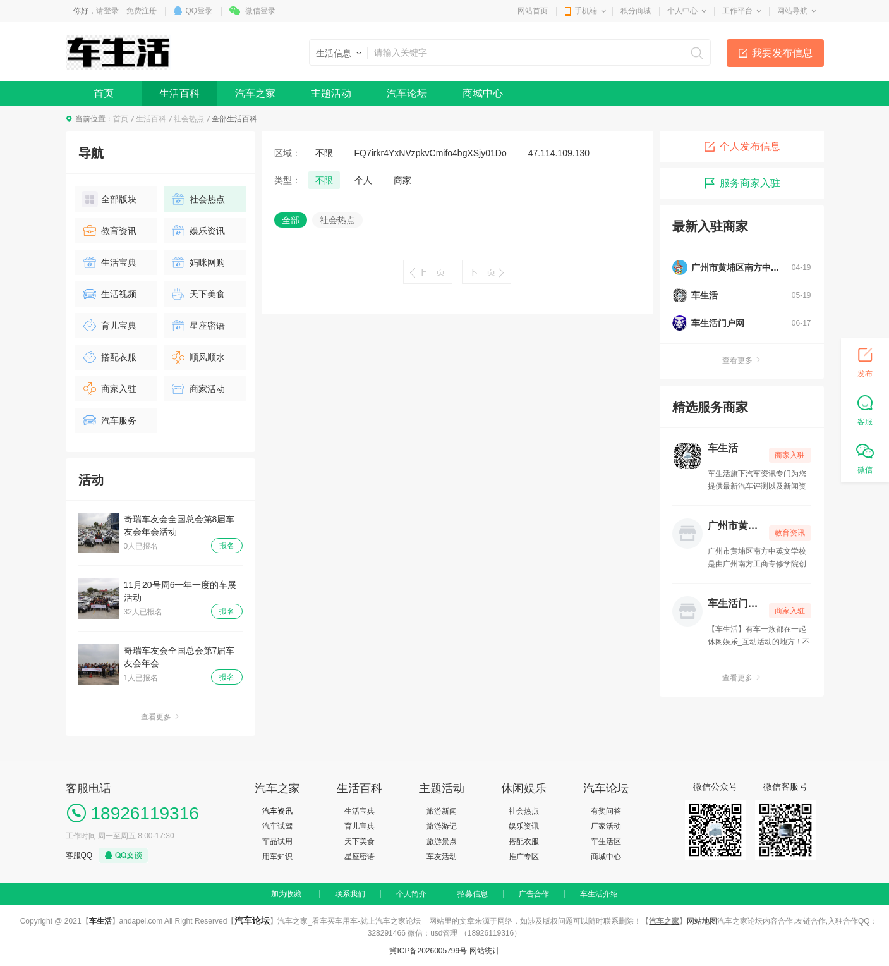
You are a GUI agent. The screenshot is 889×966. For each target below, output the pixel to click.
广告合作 (534, 894)
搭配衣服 (109, 357)
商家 (402, 180)
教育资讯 (109, 231)
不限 (324, 153)
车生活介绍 (599, 894)
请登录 (107, 10)
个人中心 (682, 10)
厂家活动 (606, 826)
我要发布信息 (782, 52)
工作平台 (737, 10)
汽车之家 (255, 93)
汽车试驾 (277, 826)
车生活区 (606, 841)
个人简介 (411, 894)
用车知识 (277, 856)
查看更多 (160, 716)
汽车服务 (109, 420)
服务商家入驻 (741, 183)
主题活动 (331, 93)
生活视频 (109, 294)
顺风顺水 (197, 357)
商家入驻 (109, 389)
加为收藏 (286, 894)
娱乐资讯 (197, 231)
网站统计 (484, 950)
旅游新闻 (441, 811)
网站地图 (702, 921)
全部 (290, 220)
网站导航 (792, 10)
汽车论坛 (407, 93)
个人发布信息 (741, 146)
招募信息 (472, 894)
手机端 (585, 10)
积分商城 (635, 10)
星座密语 (197, 325)
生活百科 (179, 93)
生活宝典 (109, 262)
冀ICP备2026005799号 (428, 950)
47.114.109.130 (559, 153)
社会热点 (189, 118)
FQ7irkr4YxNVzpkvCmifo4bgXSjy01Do (430, 153)
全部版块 (109, 199)
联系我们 (350, 894)
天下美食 (197, 294)
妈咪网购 (197, 262)
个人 (363, 180)
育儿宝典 (109, 325)
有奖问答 (606, 811)
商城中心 (483, 93)
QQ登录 (199, 10)
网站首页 (532, 10)
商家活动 (197, 389)
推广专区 (524, 856)
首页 (104, 93)
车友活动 (441, 856)
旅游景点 (441, 841)
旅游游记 (441, 826)
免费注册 (141, 10)
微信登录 (260, 10)
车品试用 (277, 841)
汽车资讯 (277, 811)
